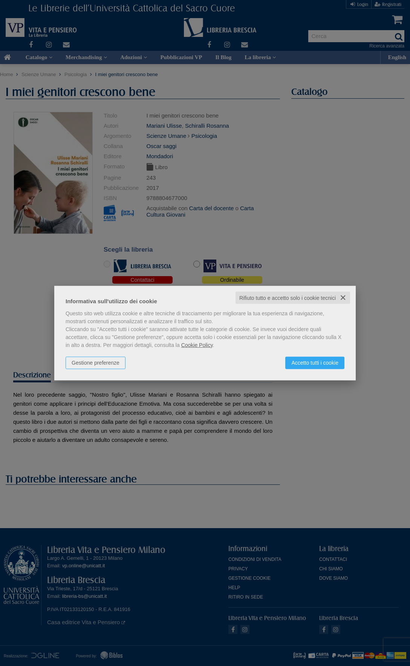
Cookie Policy (197, 345)
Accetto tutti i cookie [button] (314, 362)
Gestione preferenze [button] (95, 362)
